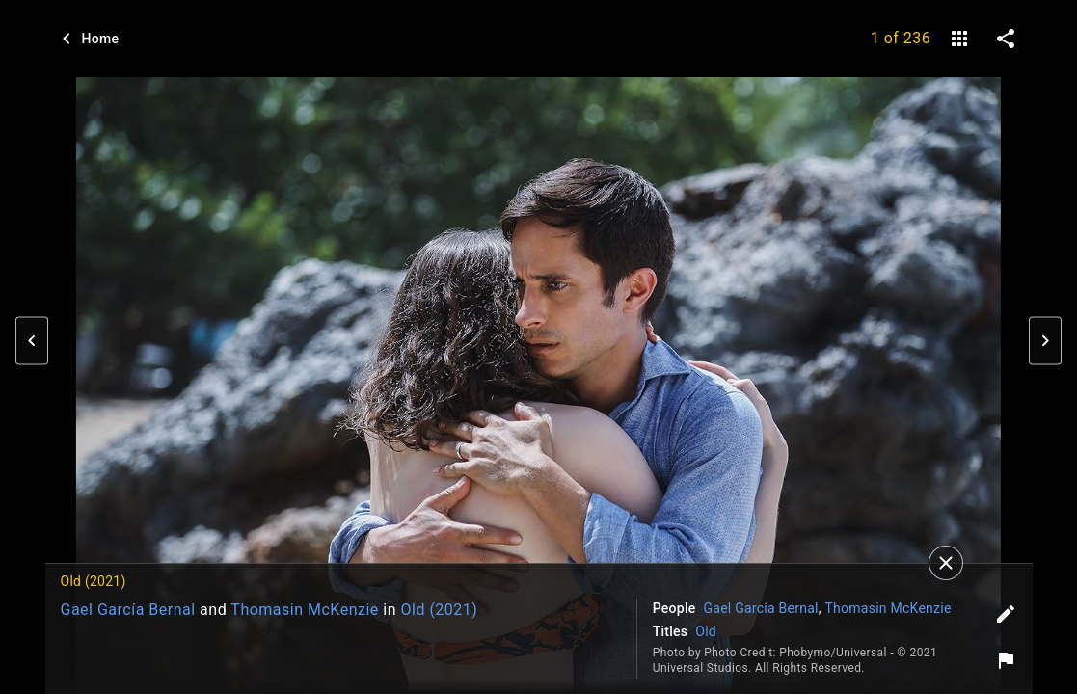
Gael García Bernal (128, 610)
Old (705, 631)
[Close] (946, 563)
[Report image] (1006, 660)
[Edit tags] (1006, 614)
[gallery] (959, 38)
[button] (31, 341)
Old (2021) (438, 610)
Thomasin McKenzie (304, 610)
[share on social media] (1006, 38)
